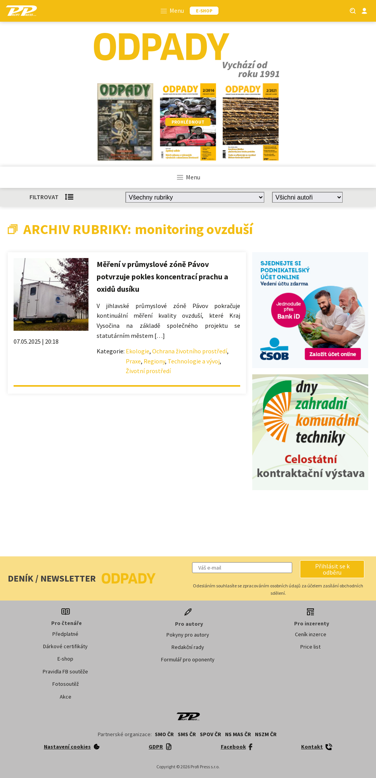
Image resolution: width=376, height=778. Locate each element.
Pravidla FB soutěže (65, 671)
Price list (310, 646)
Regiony (154, 361)
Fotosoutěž (65, 683)
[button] (332, 569)
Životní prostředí (148, 371)
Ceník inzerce (310, 634)
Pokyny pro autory (187, 634)
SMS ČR (187, 734)
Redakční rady (188, 647)
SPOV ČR (210, 734)
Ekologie (137, 351)
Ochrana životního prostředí (189, 351)
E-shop (65, 658)
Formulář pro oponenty (188, 659)
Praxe (133, 361)
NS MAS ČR (238, 734)
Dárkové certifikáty (65, 646)
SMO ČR (164, 734)
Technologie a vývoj (194, 361)
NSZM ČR (266, 734)
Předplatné (65, 633)
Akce (65, 696)
